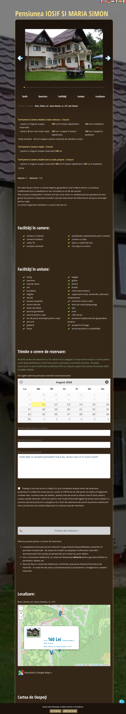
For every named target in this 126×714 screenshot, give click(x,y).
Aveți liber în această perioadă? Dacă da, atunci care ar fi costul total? (64, 466)
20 (68, 409)
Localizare (100, 96)
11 (43, 404)
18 (43, 409)
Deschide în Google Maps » (35, 672)
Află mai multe (70, 711)
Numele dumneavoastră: (30, 440)
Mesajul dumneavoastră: (30, 452)
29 (93, 414)
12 (55, 404)
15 (93, 404)
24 (29, 414)
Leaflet (79, 665)
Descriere (43, 96)
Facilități (62, 96)
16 (107, 404)
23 (107, 409)
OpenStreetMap (96, 665)
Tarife (24, 96)
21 (80, 409)
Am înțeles (55, 711)
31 (29, 419)
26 (55, 414)
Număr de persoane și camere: (33, 428)
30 (107, 414)
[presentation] (36, 517)
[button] (51, 652)
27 (68, 414)
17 (29, 409)
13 (68, 404)
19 (55, 409)
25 (43, 414)
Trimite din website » (66, 530)
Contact (80, 96)
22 (93, 409)
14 (80, 404)
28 (80, 414)
